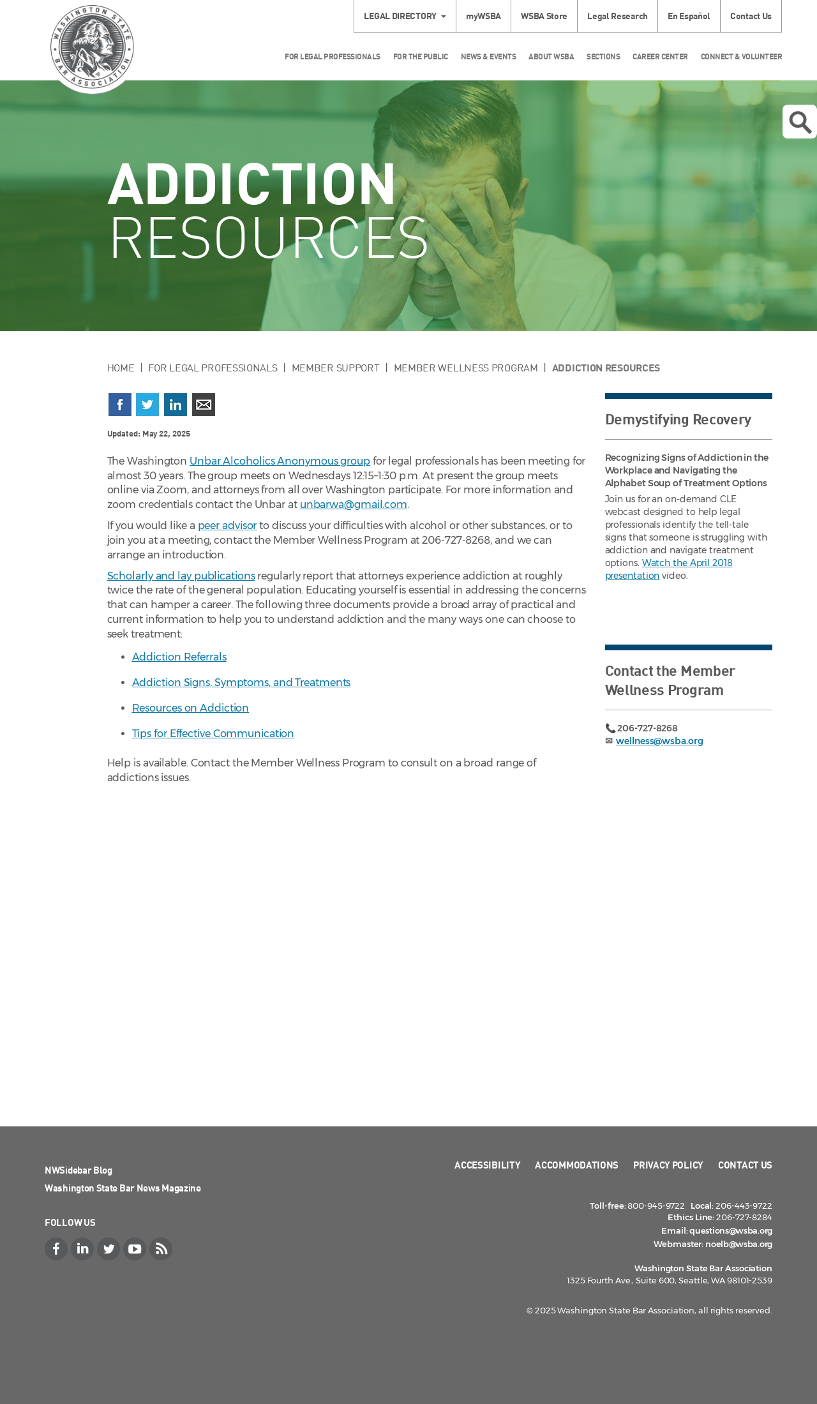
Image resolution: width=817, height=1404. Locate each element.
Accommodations (576, 1164)
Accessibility (487, 1164)
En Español (689, 15)
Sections (603, 56)
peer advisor (227, 525)
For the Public (420, 56)
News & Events (488, 56)
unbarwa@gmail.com (353, 504)
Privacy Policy (668, 1164)
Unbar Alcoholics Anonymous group (280, 461)
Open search (800, 122)
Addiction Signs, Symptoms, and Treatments (241, 682)
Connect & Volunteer (742, 56)
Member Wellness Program (466, 367)
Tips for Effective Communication (213, 734)
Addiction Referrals (179, 657)
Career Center (660, 56)
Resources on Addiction (191, 708)
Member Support (336, 367)
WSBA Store (544, 15)
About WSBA (551, 56)
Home (121, 367)
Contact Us (751, 15)
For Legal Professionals (332, 56)
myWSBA (483, 15)
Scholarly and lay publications (181, 576)
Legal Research (617, 15)
